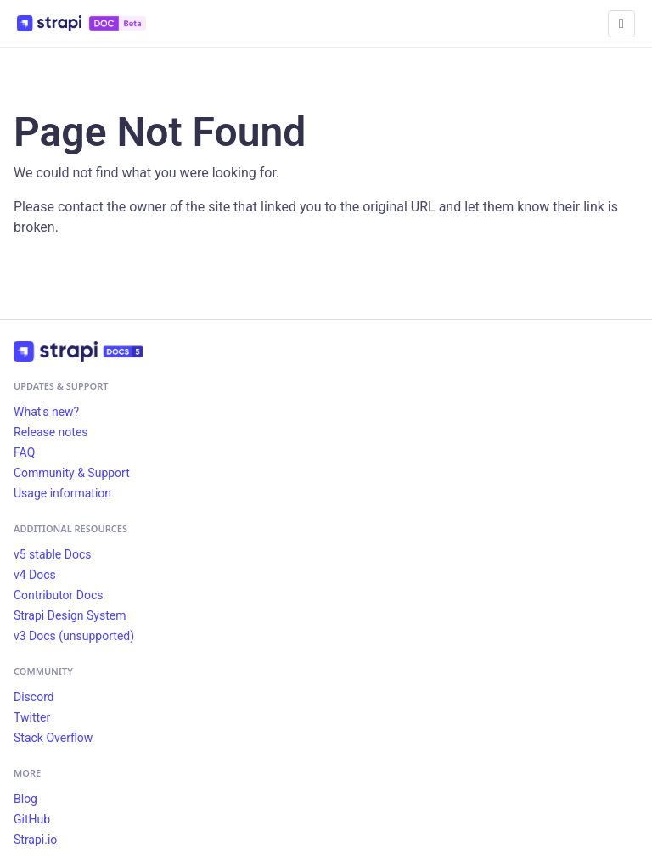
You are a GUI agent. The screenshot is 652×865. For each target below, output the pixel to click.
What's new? (46, 411)
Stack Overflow (53, 737)
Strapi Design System (70, 615)
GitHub (32, 819)
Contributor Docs (59, 595)
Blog (25, 799)
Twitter (32, 717)
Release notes (51, 432)
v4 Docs (35, 574)
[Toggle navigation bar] (621, 23)
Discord (34, 697)
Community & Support (72, 473)
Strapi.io (35, 839)
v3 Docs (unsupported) (74, 636)
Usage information (62, 493)
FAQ (24, 452)
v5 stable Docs (52, 554)
